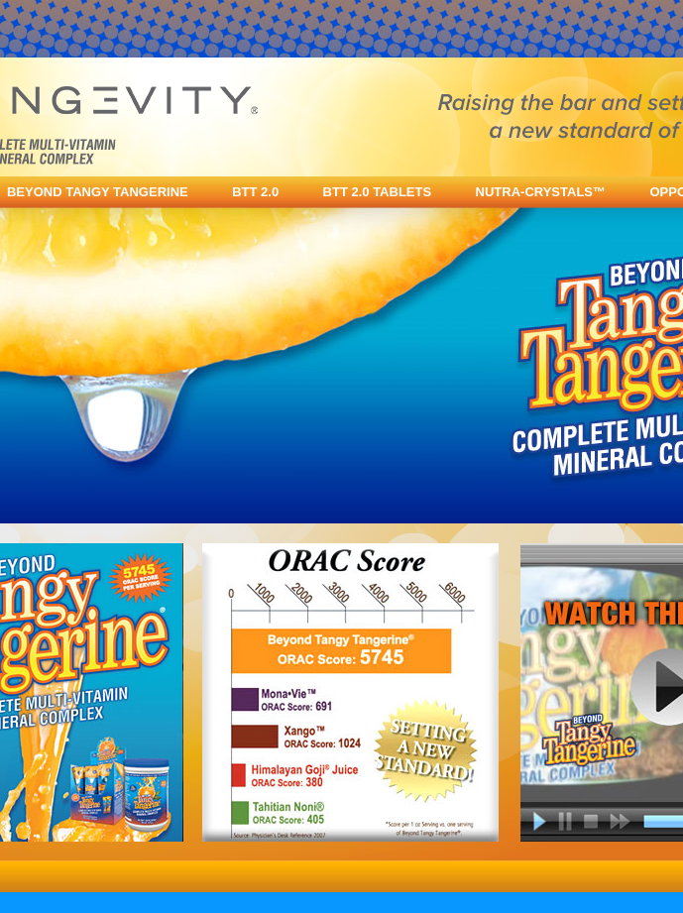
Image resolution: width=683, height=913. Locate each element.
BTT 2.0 (255, 191)
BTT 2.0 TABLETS (377, 191)
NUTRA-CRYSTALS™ (541, 191)
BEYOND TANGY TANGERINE (97, 191)
